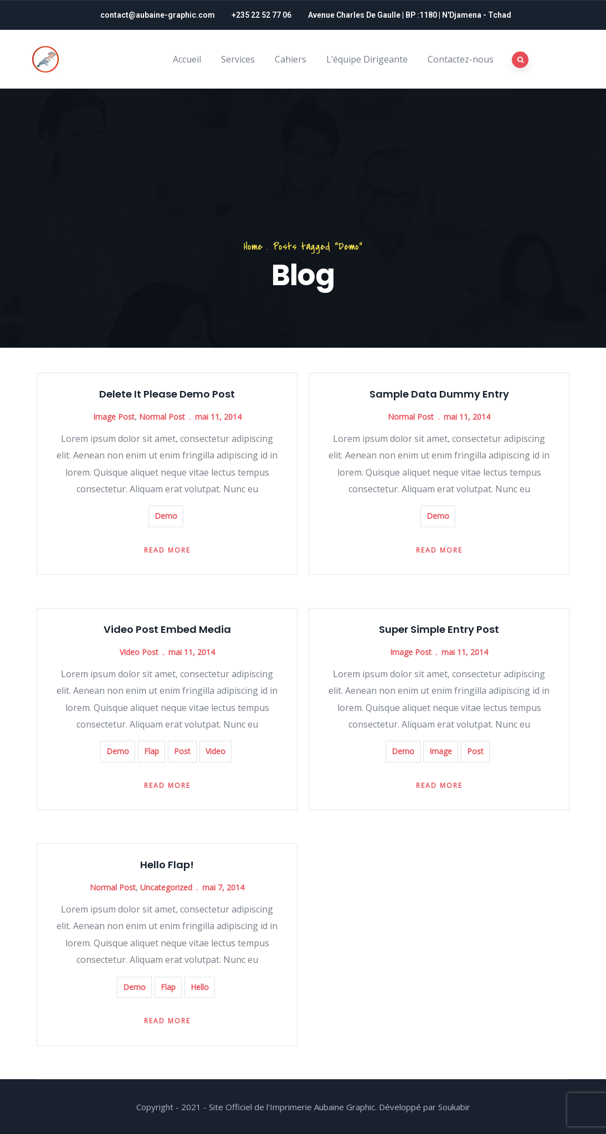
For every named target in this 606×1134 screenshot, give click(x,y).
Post (182, 751)
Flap (151, 751)
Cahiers (290, 59)
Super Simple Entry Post (439, 629)
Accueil (187, 59)
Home (253, 246)
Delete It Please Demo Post (167, 394)
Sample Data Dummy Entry (439, 394)
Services (238, 59)
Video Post (139, 652)
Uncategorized (166, 887)
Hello (200, 987)
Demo (166, 516)
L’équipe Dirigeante (367, 59)
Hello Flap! (167, 865)
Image (440, 751)
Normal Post (162, 416)
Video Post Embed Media (167, 629)
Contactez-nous (461, 59)
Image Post (114, 416)
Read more (167, 550)
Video (215, 751)
